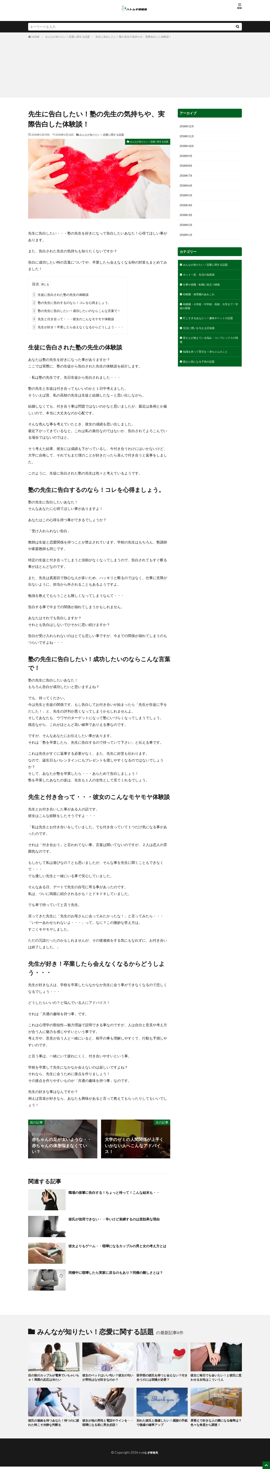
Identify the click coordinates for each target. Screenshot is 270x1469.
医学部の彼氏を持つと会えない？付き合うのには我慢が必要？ (161, 1378)
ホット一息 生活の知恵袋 (202, 284)
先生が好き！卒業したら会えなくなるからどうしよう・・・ (78, 327)
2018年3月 (187, 221)
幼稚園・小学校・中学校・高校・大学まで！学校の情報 (208, 317)
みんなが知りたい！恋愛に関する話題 (67, 36)
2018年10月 (188, 148)
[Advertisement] (135, 67)
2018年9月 (187, 158)
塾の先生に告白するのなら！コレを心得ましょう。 (71, 303)
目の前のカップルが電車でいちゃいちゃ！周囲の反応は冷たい (53, 1378)
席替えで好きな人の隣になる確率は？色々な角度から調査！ (215, 1424)
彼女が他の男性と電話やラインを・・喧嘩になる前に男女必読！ (107, 1424)
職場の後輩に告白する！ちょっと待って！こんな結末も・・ (119, 1195)
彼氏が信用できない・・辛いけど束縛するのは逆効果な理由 (119, 1221)
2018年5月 (187, 200)
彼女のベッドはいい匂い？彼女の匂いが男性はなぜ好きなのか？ (107, 1378)
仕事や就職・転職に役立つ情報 (205, 294)
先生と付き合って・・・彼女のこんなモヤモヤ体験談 (73, 319)
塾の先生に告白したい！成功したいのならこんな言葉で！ (76, 311)
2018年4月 (187, 211)
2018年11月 (188, 137)
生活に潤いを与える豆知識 (202, 346)
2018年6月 (187, 190)
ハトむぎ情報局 (148, 1455)
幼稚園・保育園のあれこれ (202, 305)
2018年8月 (187, 169)
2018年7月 (187, 179)
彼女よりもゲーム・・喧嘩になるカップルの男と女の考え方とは (119, 1248)
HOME (36, 36)
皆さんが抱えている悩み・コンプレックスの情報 (208, 358)
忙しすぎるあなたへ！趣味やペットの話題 (208, 332)
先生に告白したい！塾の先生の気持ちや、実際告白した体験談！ (133, 36)
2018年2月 (187, 232)
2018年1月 (187, 242)
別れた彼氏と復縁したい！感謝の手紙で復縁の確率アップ (161, 1424)
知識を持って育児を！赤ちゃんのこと (210, 371)
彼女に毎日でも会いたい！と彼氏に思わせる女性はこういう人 (215, 1378)
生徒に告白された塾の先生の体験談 (60, 295)
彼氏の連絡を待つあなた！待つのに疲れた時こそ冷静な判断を (53, 1424)
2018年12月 (188, 127)
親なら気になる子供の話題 (202, 382)
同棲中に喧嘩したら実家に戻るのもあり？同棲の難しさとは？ (119, 1275)
